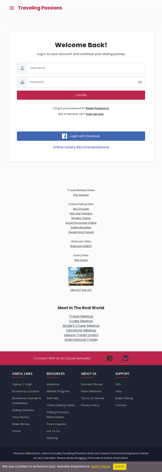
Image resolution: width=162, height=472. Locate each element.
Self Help (53, 398)
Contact (120, 405)
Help (118, 391)
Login (28, 384)
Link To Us (53, 431)
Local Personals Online (81, 223)
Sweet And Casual (81, 232)
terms (82, 458)
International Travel (81, 339)
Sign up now (95, 114)
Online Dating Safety (61, 405)
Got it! (119, 467)
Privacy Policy (90, 405)
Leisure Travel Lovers (81, 335)
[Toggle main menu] (11, 8)
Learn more (100, 466)
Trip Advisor (81, 195)
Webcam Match (81, 246)
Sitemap (52, 438)
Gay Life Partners (81, 213)
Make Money (21, 424)
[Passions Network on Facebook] (109, 358)
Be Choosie (81, 209)
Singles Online (81, 218)
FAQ (118, 384)
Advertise (53, 384)
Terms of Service (92, 398)
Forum (16, 431)
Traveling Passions (40, 8)
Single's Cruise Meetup (81, 325)
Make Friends (124, 398)
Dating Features (23, 410)
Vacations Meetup (81, 330)
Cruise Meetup (81, 321)
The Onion (81, 260)
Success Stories (92, 384)
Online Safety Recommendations (81, 147)
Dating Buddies (81, 227)
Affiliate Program (58, 391)
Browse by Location (25, 391)
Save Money (20, 417)
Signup (17, 384)
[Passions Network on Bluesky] (125, 358)
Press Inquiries (56, 424)
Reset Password (97, 108)
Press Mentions (91, 391)
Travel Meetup (81, 316)
